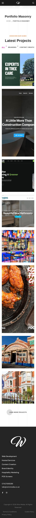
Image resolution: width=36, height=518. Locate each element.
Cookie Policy (29, 512)
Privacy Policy (7, 515)
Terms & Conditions (10, 512)
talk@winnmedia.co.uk (11, 487)
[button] (33, 3)
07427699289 (7, 484)
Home (8, 21)
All (4, 47)
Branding (13, 47)
